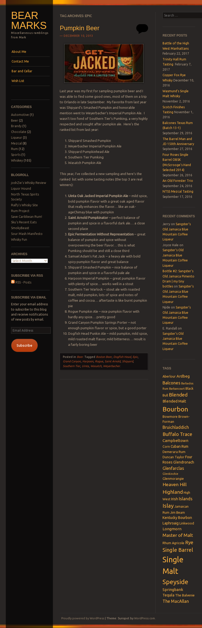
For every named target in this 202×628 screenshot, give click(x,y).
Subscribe (24, 345)
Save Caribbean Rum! (26, 216)
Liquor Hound (21, 188)
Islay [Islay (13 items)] (168, 506)
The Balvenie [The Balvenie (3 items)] (185, 595)
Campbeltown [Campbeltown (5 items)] (175, 440)
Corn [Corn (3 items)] (166, 446)
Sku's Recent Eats (24, 222)
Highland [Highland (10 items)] (173, 492)
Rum (14, 149)
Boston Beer (104, 356)
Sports (16, 154)
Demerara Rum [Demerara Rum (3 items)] (174, 452)
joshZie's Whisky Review (28, 182)
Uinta (85, 366)
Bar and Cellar (22, 71)
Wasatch (96, 366)
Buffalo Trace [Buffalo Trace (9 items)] (177, 434)
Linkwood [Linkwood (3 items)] (186, 523)
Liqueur (16, 137)
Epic (135, 356)
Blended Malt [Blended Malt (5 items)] (174, 401)
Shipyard (127, 361)
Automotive (20, 114)
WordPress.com (144, 618)
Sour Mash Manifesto (27, 233)
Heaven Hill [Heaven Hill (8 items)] (175, 484)
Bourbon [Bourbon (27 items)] (175, 409)
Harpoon (87, 361)
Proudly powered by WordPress (82, 618)
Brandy (16, 126)
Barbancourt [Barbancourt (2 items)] (177, 388)
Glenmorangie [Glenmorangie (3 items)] (173, 478)
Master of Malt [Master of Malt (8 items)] (178, 535)
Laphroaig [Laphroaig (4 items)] (171, 523)
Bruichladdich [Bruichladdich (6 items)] (176, 427)
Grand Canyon (72, 361)
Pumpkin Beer (79, 28)
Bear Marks (29, 20)
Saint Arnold (112, 361)
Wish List (18, 81)
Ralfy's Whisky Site (24, 205)
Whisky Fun (19, 239)
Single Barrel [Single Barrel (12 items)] (178, 550)
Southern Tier (71, 366)
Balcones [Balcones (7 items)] (171, 382)
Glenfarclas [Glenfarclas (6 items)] (173, 468)
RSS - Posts (21, 282)
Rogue (99, 361)
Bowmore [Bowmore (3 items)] (170, 416)
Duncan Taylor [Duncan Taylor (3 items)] (173, 457)
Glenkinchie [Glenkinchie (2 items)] (170, 473)
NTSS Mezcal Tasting (178, 191)
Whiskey (17, 160)
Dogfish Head (122, 356)
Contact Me (20, 61)
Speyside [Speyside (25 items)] (175, 581)
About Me (19, 51)
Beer (14, 120)
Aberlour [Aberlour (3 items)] (169, 376)
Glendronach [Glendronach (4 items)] (183, 462)
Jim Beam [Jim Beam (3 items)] (177, 512)
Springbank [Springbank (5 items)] (173, 589)
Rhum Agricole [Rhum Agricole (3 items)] (173, 543)
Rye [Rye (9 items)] (189, 542)
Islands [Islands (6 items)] (186, 498)
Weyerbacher (111, 366)
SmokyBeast (20, 228)
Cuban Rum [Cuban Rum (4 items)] (179, 446)
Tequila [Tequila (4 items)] (168, 595)
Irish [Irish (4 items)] (174, 499)
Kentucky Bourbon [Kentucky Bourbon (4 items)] (177, 518)
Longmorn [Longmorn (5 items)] (172, 529)
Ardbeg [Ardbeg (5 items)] (183, 376)
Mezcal (16, 143)
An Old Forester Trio (178, 180)
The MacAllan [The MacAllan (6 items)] (176, 601)
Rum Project (20, 211)
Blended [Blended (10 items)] (178, 395)
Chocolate (18, 131)
